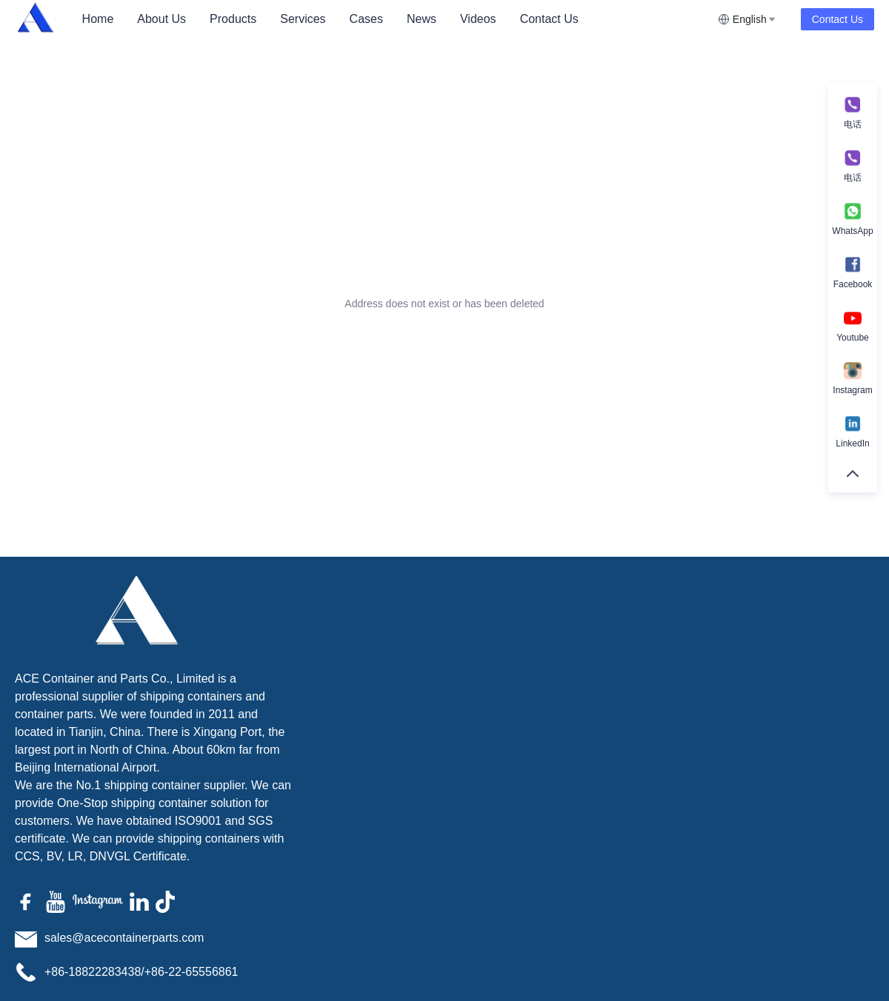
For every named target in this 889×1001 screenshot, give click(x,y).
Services (302, 19)
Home (98, 19)
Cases (366, 19)
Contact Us (549, 19)
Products (233, 19)
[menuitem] (98, 19)
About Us (161, 19)
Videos (478, 19)
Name (618, 652)
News (421, 19)
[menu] (394, 19)
